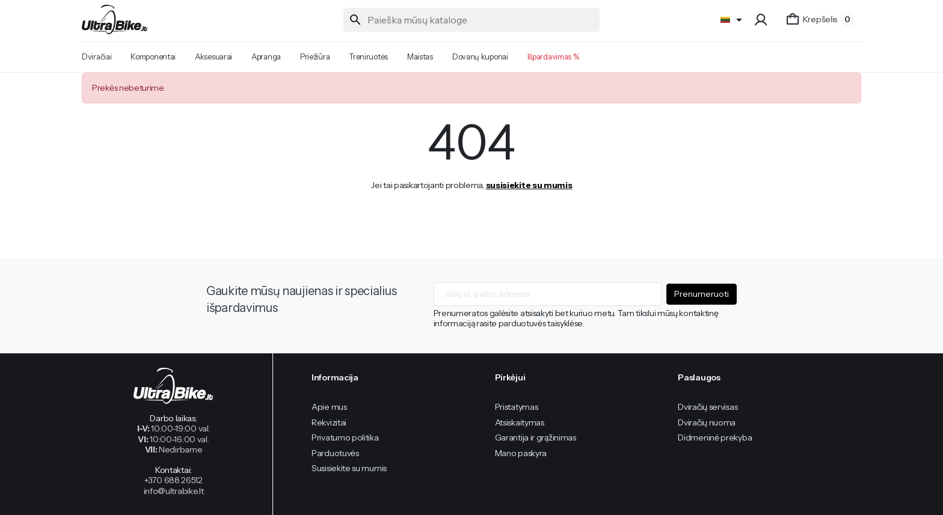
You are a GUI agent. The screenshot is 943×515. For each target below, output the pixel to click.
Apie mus (329, 406)
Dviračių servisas (707, 406)
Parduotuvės (335, 453)
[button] (762, 20)
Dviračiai (96, 56)
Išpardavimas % (553, 56)
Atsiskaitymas (519, 422)
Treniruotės (368, 56)
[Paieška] (471, 20)
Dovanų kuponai (480, 56)
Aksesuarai (213, 56)
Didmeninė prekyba (715, 437)
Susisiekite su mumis (349, 468)
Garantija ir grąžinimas (535, 437)
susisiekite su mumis (529, 185)
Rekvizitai (329, 422)
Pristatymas (516, 406)
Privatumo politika (345, 437)
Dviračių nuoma (707, 422)
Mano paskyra (521, 453)
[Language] (733, 20)
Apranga (266, 56)
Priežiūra (315, 56)
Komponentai (153, 56)
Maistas (420, 56)
